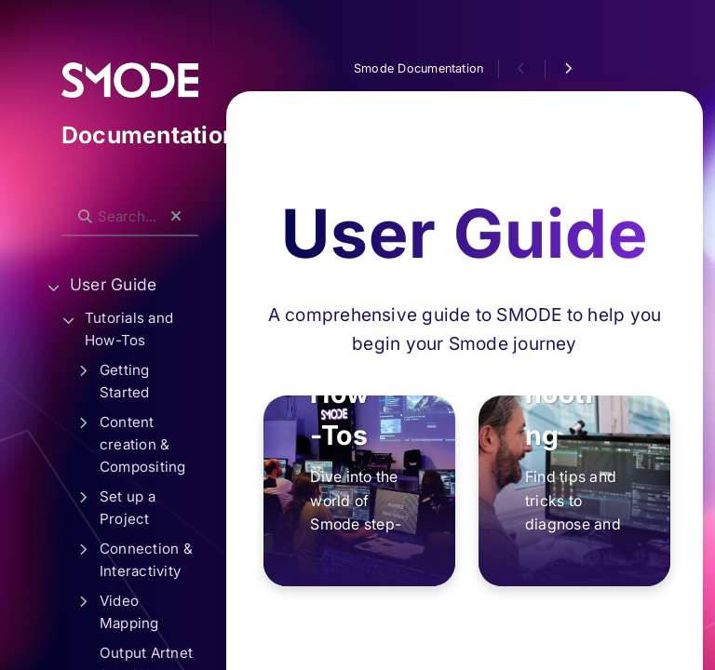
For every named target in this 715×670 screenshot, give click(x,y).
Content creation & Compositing (143, 444)
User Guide (113, 284)
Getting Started (125, 381)
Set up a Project (127, 508)
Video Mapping (129, 612)
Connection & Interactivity (146, 560)
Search (71, 201)
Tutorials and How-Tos (129, 329)
